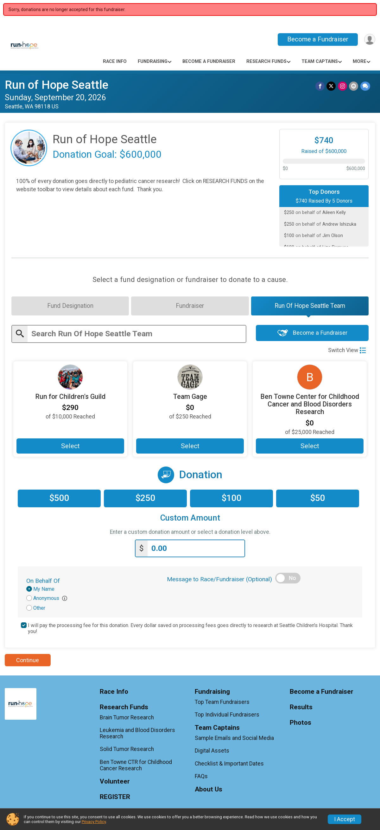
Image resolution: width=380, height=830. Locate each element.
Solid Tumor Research (127, 750)
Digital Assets (212, 751)
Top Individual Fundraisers (227, 715)
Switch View (347, 351)
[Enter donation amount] (196, 549)
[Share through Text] (365, 86)
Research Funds (266, 61)
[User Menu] (369, 39)
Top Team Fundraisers (222, 703)
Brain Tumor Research (127, 718)
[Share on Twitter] (331, 86)
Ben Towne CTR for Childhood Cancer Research (136, 766)
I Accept (344, 819)
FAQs (201, 777)
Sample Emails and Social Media (234, 739)
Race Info (115, 61)
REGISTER (115, 798)
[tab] (69, 306)
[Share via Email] (353, 86)
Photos (300, 723)
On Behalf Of (43, 581)
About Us (208, 790)
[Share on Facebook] (320, 86)
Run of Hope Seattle (56, 85)
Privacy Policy (94, 821)
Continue (27, 661)
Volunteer (115, 782)
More (359, 61)
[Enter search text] (137, 334)
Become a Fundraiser (317, 39)
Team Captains (319, 61)
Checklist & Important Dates (229, 764)
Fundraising (153, 61)
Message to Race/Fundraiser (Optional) (219, 580)
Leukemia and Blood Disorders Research (137, 734)
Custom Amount (190, 518)
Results (301, 708)
